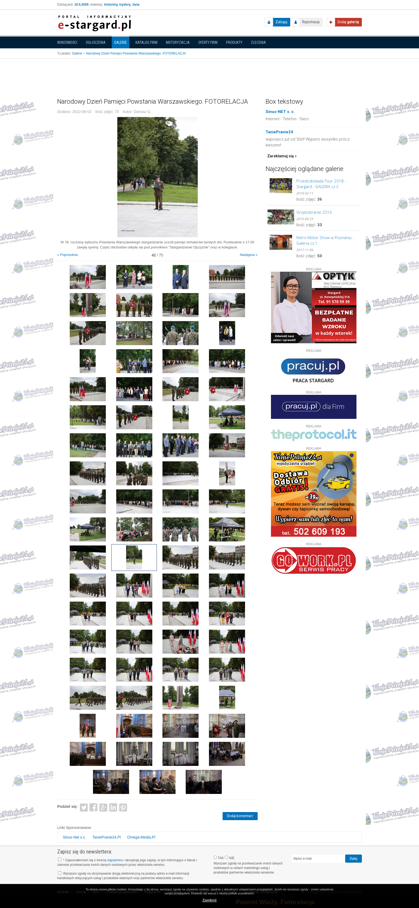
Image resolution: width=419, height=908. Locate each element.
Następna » (249, 255)
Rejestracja (311, 22)
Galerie (120, 42)
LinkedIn (113, 807)
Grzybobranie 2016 (314, 212)
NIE (229, 858)
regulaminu (115, 860)
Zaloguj (281, 22)
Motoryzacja (178, 42)
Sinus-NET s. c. (280, 111)
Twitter (84, 807)
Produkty (234, 42)
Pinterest (123, 807)
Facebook (94, 807)
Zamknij (210, 900)
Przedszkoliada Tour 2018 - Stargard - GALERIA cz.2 (321, 183)
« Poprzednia (67, 255)
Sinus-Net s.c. (74, 837)
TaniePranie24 (279, 132)
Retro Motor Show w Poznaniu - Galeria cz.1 (325, 240)
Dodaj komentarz (240, 815)
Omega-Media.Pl (141, 837)
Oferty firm (208, 42)
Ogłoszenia (96, 42)
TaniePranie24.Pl (106, 837)
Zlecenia (258, 42)
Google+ (103, 807)
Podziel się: (67, 806)
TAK (219, 858)
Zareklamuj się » (282, 156)
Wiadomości (67, 42)
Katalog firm (146, 42)
